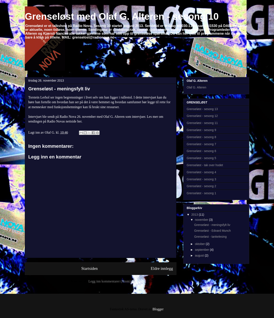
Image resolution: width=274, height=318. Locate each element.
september (202, 249)
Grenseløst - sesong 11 (202, 123)
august (200, 255)
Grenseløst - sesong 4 (201, 172)
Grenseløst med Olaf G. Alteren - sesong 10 (122, 16)
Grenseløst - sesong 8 (201, 137)
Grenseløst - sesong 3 (201, 179)
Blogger (157, 309)
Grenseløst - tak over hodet (205, 165)
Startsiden (89, 268)
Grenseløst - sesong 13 (202, 109)
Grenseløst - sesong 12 (202, 116)
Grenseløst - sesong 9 (201, 130)
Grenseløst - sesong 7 (201, 144)
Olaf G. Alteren (196, 87)
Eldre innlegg (162, 268)
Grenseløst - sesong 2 (201, 186)
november (202, 219)
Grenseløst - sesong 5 (201, 158)
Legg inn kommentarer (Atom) (109, 281)
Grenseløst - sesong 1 (201, 193)
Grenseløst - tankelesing (210, 236)
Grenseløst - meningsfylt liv (59, 88)
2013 (195, 214)
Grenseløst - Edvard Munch (212, 230)
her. (79, 121)
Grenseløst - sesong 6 (201, 151)
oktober (200, 244)
